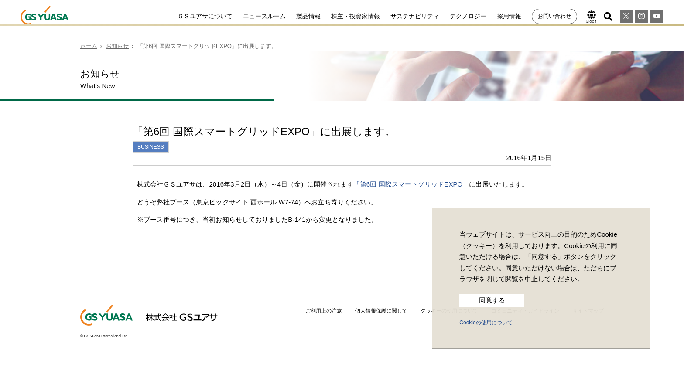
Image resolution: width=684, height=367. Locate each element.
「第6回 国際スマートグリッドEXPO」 (411, 184)
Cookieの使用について (485, 322)
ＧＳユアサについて (205, 16)
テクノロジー (468, 16)
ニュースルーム (264, 16)
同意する (492, 300)
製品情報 (308, 16)
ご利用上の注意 (323, 311)
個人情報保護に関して (381, 311)
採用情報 (509, 16)
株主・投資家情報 (355, 16)
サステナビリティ (414, 16)
